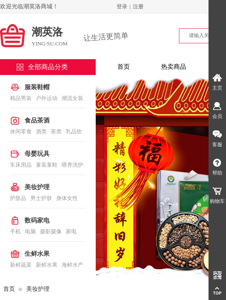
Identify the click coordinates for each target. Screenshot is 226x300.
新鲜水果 (46, 265)
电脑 (30, 231)
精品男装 (21, 98)
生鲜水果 (37, 253)
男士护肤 (41, 198)
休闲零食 (21, 131)
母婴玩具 (37, 153)
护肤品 (18, 198)
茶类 (56, 131)
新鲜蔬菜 (21, 265)
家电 (71, 231)
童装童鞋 (46, 165)
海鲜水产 (72, 265)
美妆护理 (37, 187)
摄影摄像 (51, 231)
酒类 (41, 131)
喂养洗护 (72, 165)
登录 (122, 6)
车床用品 (21, 165)
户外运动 (46, 98)
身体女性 (67, 198)
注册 (138, 6)
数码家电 (37, 220)
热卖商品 (173, 66)
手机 (15, 231)
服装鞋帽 (37, 87)
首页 (123, 66)
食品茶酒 (37, 120)
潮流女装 (72, 98)
